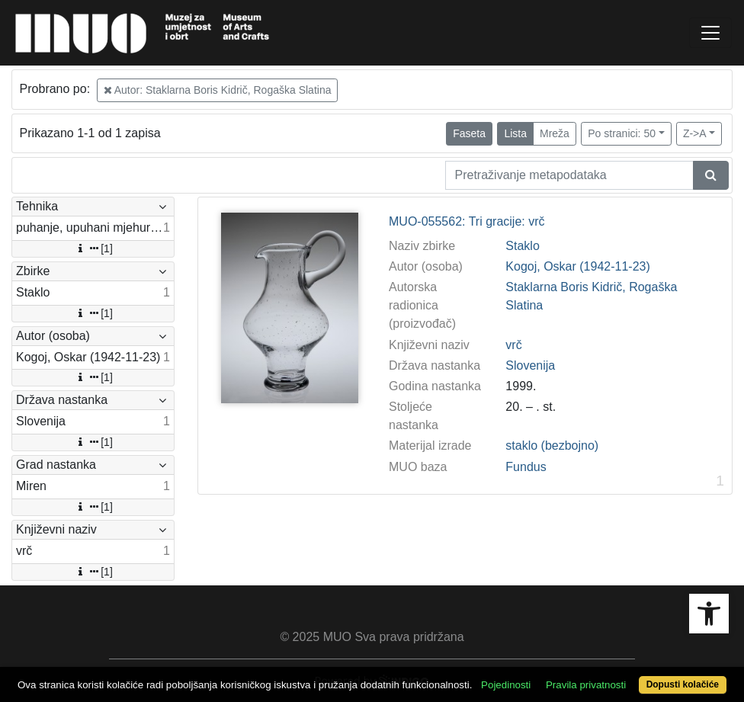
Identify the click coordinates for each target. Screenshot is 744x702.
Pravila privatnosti (586, 685)
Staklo (522, 245)
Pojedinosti (506, 685)
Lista (515, 133)
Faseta (469, 133)
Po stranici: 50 (622, 133)
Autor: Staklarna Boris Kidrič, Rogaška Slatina (218, 90)
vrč (513, 344)
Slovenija (530, 365)
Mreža (554, 133)
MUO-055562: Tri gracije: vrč (467, 221)
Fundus (525, 466)
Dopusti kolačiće (682, 684)
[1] (93, 248)
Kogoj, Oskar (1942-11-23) (577, 266)
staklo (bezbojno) (551, 445)
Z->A (695, 133)
